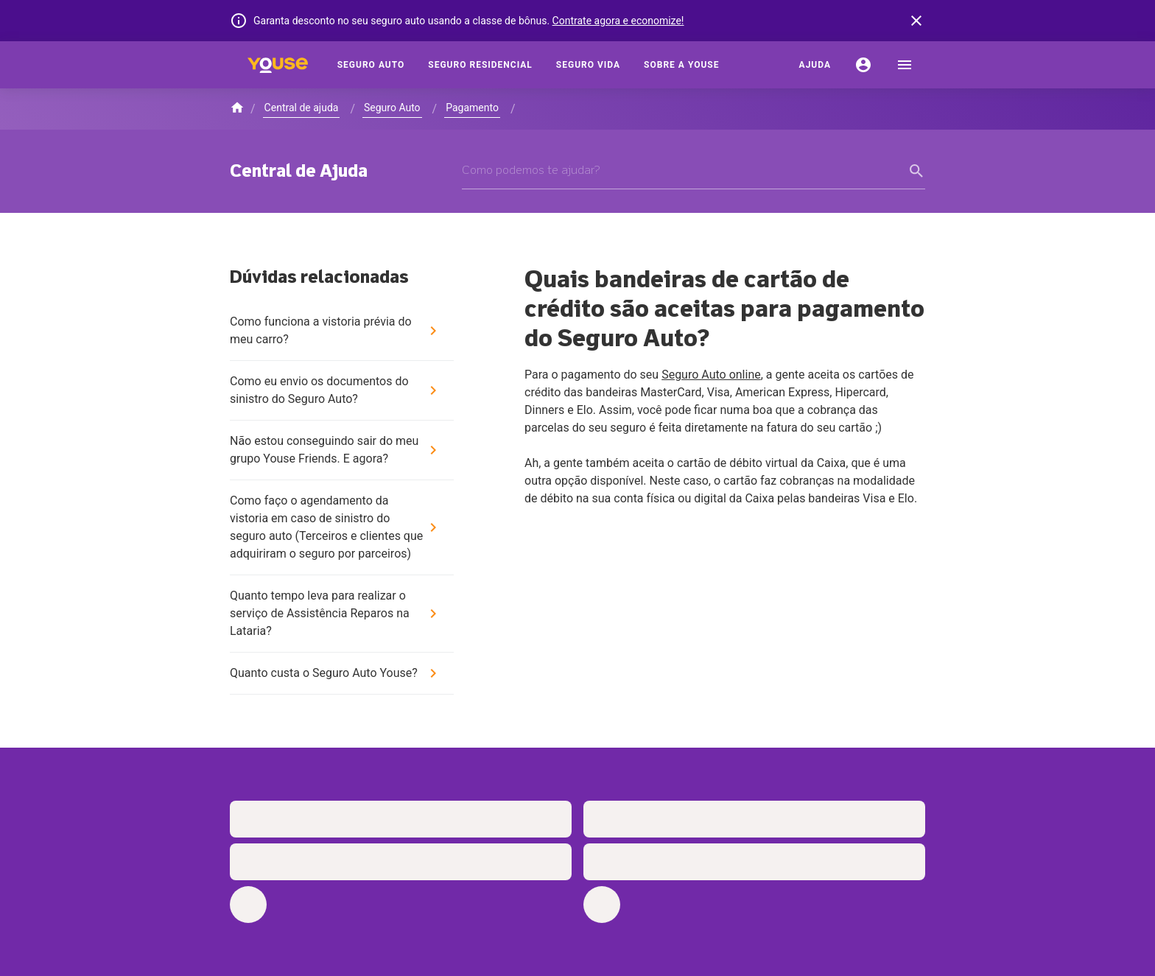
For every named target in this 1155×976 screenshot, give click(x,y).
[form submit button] (916, 171)
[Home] (278, 64)
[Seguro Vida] (588, 64)
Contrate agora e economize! (618, 21)
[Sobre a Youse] (681, 64)
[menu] (904, 64)
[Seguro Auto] (371, 64)
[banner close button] (916, 20)
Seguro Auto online (711, 375)
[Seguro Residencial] (480, 64)
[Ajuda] (815, 64)
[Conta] (863, 64)
